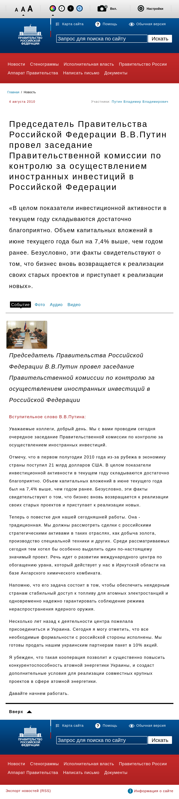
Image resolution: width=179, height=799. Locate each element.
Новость (30, 92)
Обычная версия (151, 24)
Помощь (110, 24)
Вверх (16, 711)
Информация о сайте (153, 791)
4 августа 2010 (22, 101)
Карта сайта (73, 24)
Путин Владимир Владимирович (140, 101)
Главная (13, 92)
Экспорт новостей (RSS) (28, 791)
